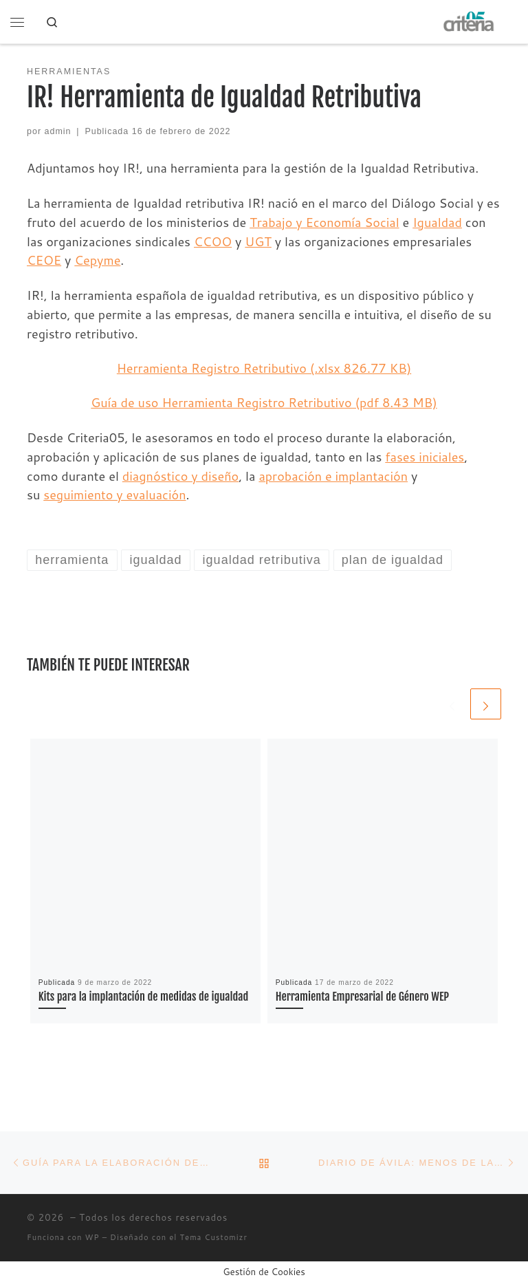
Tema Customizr (214, 1237)
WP (92, 1237)
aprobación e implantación (333, 476)
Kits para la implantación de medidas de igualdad (143, 996)
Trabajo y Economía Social (324, 222)
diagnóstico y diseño (180, 476)
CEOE (44, 260)
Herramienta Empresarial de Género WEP (363, 996)
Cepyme (97, 260)
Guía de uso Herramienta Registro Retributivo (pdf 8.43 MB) (264, 402)
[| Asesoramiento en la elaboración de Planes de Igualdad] (470, 21)
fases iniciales (424, 457)
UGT (258, 241)
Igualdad (437, 222)
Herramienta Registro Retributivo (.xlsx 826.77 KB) (264, 368)
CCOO (213, 241)
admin (58, 131)
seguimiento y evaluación (114, 494)
